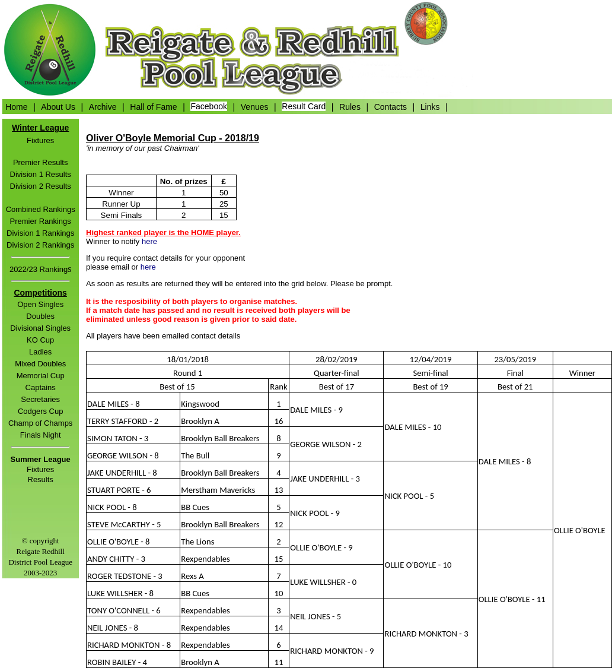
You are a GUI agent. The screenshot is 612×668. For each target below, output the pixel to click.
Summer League (41, 459)
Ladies (40, 351)
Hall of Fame (153, 106)
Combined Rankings (40, 209)
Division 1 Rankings (40, 233)
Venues (255, 106)
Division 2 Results (40, 186)
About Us (58, 106)
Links (430, 106)
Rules (350, 106)
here (149, 241)
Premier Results (40, 162)
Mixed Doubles (40, 363)
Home (16, 106)
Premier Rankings (40, 221)
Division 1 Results (40, 174)
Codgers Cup (40, 411)
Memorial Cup (41, 375)
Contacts (390, 106)
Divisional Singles (40, 328)
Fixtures (40, 140)
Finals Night (40, 434)
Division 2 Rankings (40, 244)
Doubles (40, 316)
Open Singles (40, 304)
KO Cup (40, 339)
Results (40, 479)
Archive (103, 106)
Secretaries (40, 399)
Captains (41, 387)
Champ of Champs (40, 423)
